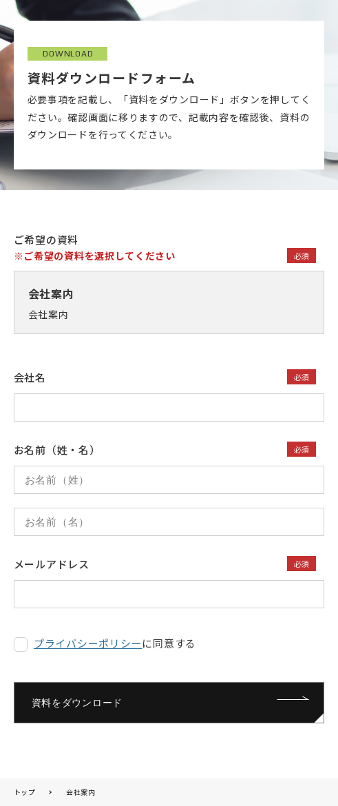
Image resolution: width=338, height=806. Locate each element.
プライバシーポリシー (88, 643)
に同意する (115, 643)
